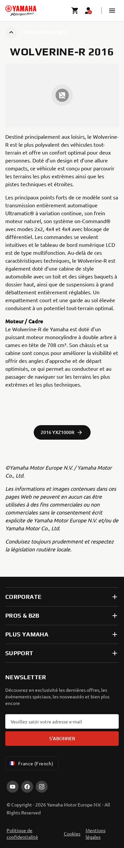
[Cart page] (75, 11)
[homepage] (20, 10)
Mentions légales (95, 833)
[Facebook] (27, 787)
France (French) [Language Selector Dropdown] (30, 763)
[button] (112, 10)
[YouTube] (13, 787)
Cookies (72, 833)
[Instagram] (42, 787)
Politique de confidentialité (22, 833)
